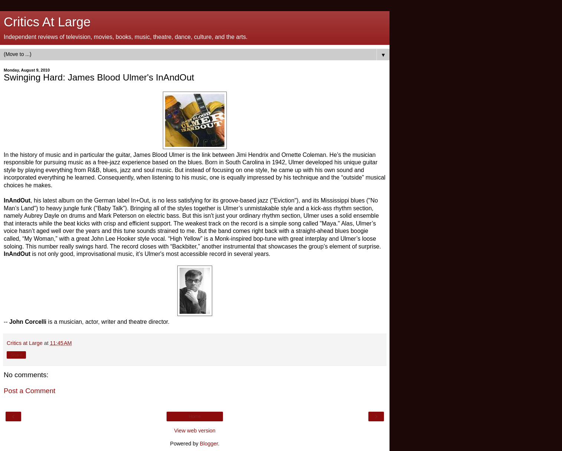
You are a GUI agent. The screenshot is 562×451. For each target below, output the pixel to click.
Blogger (209, 444)
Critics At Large (47, 22)
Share (16, 355)
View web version (195, 431)
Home (195, 416)
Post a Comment (29, 391)
